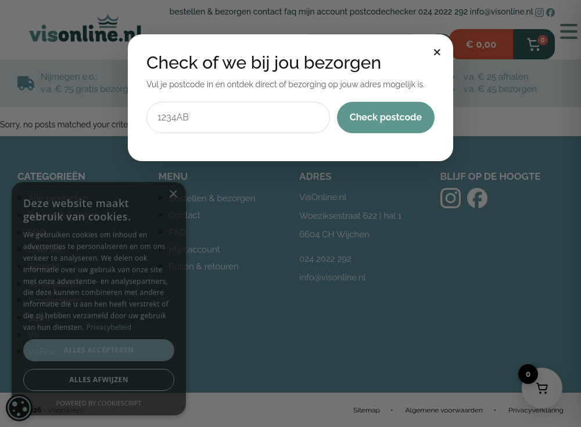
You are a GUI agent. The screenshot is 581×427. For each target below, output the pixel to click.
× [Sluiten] (437, 50)
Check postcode (386, 117)
